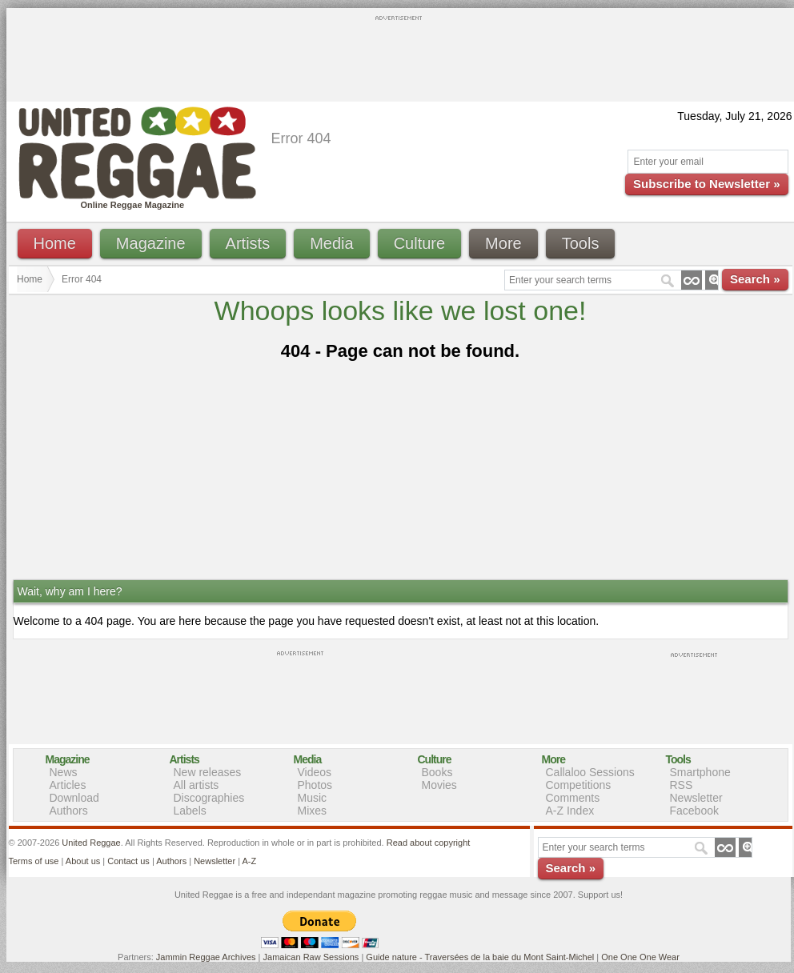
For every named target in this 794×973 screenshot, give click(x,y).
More (503, 243)
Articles (68, 785)
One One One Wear (640, 957)
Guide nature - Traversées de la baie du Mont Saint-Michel (480, 957)
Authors (69, 810)
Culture (419, 243)
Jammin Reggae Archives (206, 957)
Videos (315, 772)
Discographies (209, 797)
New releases (208, 772)
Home (55, 243)
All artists (196, 785)
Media (331, 243)
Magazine (151, 243)
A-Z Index (570, 810)
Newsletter (696, 797)
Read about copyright (429, 842)
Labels (190, 810)
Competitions (579, 785)
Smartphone (700, 772)
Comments (573, 797)
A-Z (249, 861)
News (64, 772)
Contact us (128, 861)
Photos (315, 785)
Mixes (312, 810)
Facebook (694, 810)
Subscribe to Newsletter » (706, 183)
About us (83, 861)
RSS (681, 785)
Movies (439, 785)
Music (312, 797)
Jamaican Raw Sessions (311, 957)
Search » (755, 279)
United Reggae (91, 842)
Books (437, 772)
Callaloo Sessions (590, 772)
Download (74, 797)
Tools (581, 243)
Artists (248, 243)
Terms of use (34, 861)
